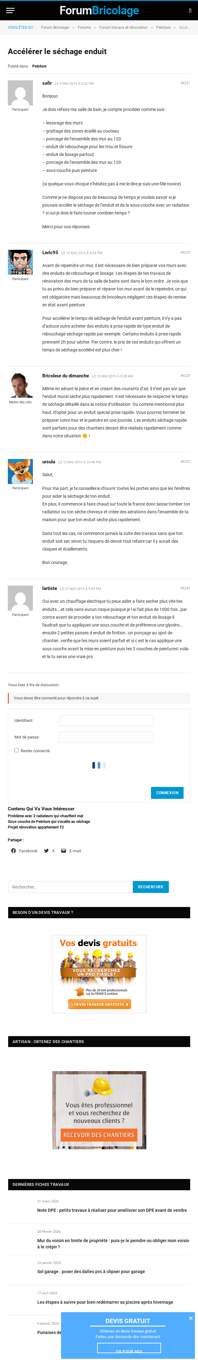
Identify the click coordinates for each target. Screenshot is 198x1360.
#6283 (185, 588)
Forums (84, 27)
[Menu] (10, 10)
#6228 (185, 376)
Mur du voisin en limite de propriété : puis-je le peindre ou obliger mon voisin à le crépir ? (113, 1243)
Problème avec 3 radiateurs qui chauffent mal (45, 816)
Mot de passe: (26, 737)
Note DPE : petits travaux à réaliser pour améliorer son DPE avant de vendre (112, 1210)
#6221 (185, 83)
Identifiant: (23, 720)
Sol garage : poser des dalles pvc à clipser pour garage (91, 1271)
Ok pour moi (129, 1351)
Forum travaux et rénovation (123, 27)
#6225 (185, 252)
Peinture (163, 27)
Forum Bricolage (55, 27)
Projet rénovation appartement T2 (36, 827)
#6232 (185, 462)
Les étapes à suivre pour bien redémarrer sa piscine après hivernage (105, 1302)
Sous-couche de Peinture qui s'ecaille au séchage (49, 821)
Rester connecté (35, 750)
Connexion (167, 793)
